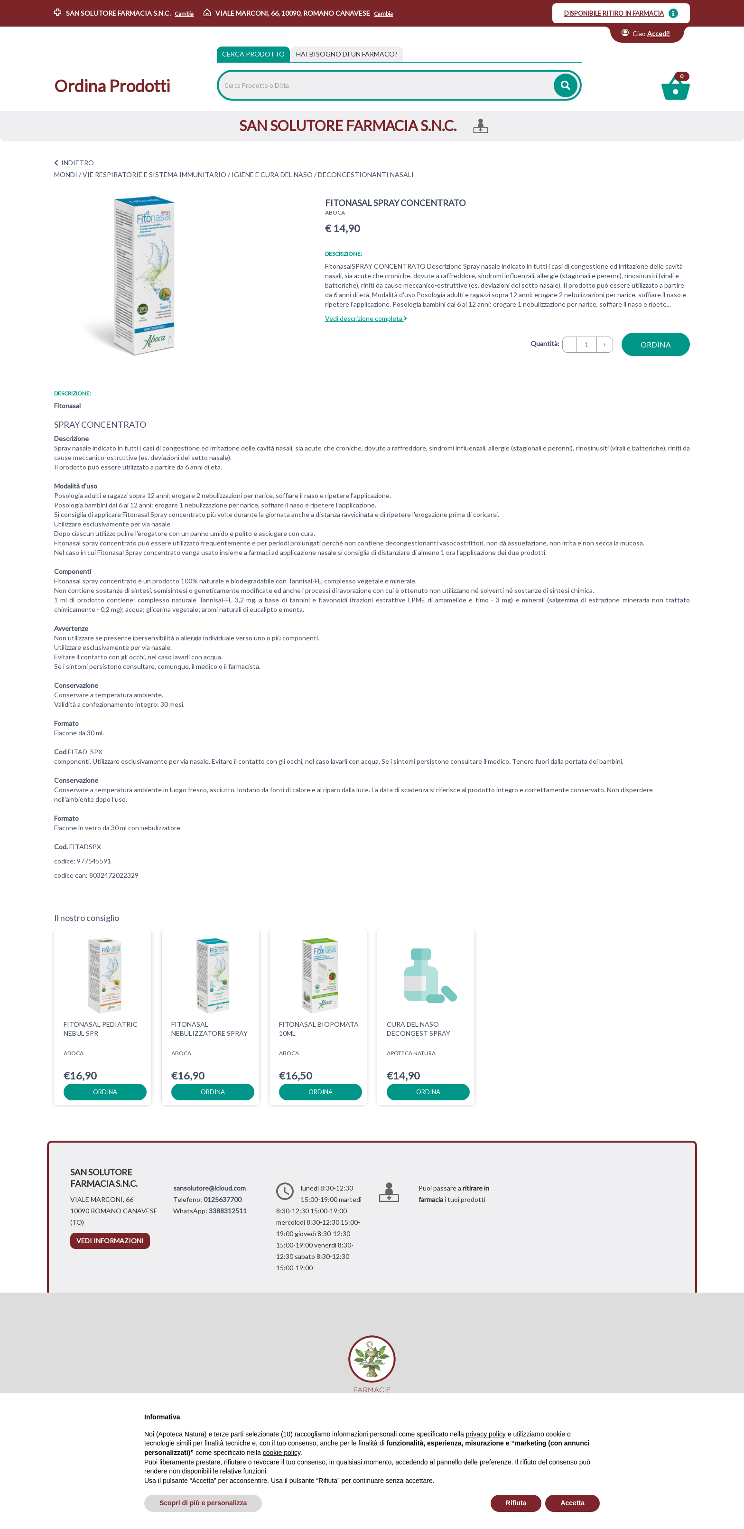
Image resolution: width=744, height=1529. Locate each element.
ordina (656, 344)
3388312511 (228, 1211)
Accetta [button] (572, 1503)
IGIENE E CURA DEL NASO (272, 174)
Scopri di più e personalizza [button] (203, 1503)
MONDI (65, 174)
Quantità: (544, 343)
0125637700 (223, 1199)
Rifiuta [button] (516, 1503)
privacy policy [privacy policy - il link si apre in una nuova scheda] (486, 1434)
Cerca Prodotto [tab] (253, 54)
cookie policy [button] (281, 1452)
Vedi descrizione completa (366, 318)
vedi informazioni (110, 1241)
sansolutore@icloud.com (209, 1188)
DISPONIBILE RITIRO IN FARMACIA (614, 13)
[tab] (347, 54)
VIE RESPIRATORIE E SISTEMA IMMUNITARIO (154, 174)
